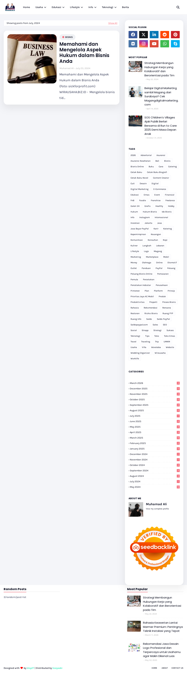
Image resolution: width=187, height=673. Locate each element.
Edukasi (135, 194)
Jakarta (148, 223)
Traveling (145, 341)
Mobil (166, 257)
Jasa (159, 223)
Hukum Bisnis (150, 211)
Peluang (171, 268)
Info (132, 217)
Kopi (165, 240)
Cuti (133, 183)
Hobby (171, 206)
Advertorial (146, 155)
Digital (155, 183)
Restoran (135, 313)
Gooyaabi (57, 668)
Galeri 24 (135, 206)
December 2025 (155, 388)
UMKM (167, 341)
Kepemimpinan (138, 234)
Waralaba (156, 347)
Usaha (134, 347)
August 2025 (155, 410)
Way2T (30, 668)
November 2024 (155, 459)
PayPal (159, 268)
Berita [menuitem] (125, 7)
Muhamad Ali (67, 68)
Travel (133, 341)
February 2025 (155, 443)
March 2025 (155, 437)
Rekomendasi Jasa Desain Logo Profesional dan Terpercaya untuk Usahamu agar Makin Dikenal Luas (162, 650)
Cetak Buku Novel (139, 178)
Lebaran (160, 245)
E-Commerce (159, 189)
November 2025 (155, 394)
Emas (146, 194)
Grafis (147, 206)
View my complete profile (157, 509)
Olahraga (146, 262)
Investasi (135, 223)
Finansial (169, 194)
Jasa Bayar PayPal (140, 228)
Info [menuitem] (90, 7)
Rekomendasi (150, 307)
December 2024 (155, 454)
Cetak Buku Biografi (157, 172)
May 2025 (155, 426)
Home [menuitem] (26, 7)
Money (134, 262)
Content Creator (161, 178)
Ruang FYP (168, 313)
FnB (132, 200)
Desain (143, 183)
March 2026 (155, 383)
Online (159, 262)
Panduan (146, 268)
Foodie (142, 200)
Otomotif (172, 262)
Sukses (170, 330)
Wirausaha (160, 353)
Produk (162, 296)
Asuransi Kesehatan (140, 161)
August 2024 (155, 476)
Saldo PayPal (163, 319)
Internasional (161, 217)
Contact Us (177, 668)
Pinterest (135, 290)
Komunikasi (137, 240)
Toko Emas (169, 336)
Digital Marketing (139, 189)
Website (170, 347)
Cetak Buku (136, 172)
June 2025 (155, 421)
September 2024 (155, 470)
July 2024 (155, 481)
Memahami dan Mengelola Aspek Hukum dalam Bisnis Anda (84, 52)
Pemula (134, 279)
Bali (157, 161)
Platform (158, 290)
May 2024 (155, 487)
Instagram (144, 217)
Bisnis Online (137, 166)
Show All (112, 23)
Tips (147, 336)
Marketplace (152, 257)
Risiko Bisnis (151, 313)
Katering (167, 228)
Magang (158, 251)
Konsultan (153, 240)
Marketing (136, 257)
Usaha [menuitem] (39, 7)
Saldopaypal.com (139, 324)
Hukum (134, 211)
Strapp (145, 330)
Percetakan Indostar (141, 285)
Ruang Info (136, 319)
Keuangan (156, 234)
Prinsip (171, 290)
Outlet (134, 268)
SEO (165, 324)
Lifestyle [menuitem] (75, 7)
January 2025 (155, 448)
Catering (172, 166)
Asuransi (161, 155)
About (165, 668)
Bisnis (69, 37)
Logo (146, 251)
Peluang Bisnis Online (141, 274)
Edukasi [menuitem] (56, 7)
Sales (155, 324)
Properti (153, 302)
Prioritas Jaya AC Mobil (142, 296)
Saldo (149, 319)
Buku (151, 166)
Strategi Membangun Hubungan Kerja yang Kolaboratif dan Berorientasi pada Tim (159, 69)
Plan (147, 290)
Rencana (166, 307)
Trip (157, 341)
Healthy (159, 206)
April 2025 (155, 432)
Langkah (146, 245)
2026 (133, 155)
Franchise (156, 200)
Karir (156, 228)
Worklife (135, 358)
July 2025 (155, 415)
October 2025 (155, 399)
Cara (161, 166)
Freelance (170, 200)
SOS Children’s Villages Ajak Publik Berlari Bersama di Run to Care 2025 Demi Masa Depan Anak (160, 126)
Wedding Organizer (140, 353)
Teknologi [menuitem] (107, 7)
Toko (156, 336)
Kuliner (134, 245)
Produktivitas (137, 302)
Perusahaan (162, 285)
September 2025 (155, 405)
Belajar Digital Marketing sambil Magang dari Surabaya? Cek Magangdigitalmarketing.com (161, 96)
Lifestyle (135, 251)
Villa (144, 347)
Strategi (157, 330)
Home (154, 668)
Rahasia (135, 307)
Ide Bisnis (166, 211)
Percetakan (148, 279)
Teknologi (135, 336)
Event (157, 194)
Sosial (134, 330)
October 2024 (155, 465)
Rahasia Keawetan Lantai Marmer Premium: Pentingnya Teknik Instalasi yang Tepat (163, 627)
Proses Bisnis (169, 302)
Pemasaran (163, 274)
